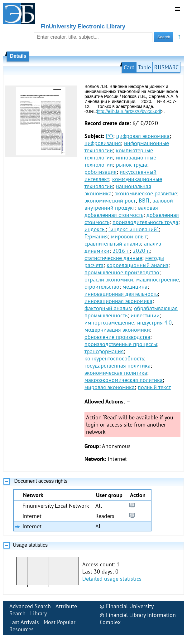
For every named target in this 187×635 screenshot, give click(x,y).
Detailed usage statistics (111, 578)
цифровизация (102, 143)
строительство (101, 286)
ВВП (144, 200)
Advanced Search (30, 606)
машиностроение (157, 279)
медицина (134, 286)
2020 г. (141, 250)
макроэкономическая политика (123, 379)
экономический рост (110, 200)
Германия (96, 236)
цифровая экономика (143, 135)
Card (129, 67)
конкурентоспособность (114, 358)
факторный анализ (107, 308)
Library (38, 613)
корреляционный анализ (137, 265)
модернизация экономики (117, 329)
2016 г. (121, 250)
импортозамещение (109, 322)
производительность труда (145, 222)
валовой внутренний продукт (128, 204)
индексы (95, 229)
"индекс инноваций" (133, 229)
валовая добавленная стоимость (121, 211)
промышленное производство (121, 272)
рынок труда (131, 164)
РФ (109, 135)
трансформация (104, 351)
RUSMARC (166, 67)
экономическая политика (115, 372)
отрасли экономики (108, 279)
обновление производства (117, 336)
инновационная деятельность (121, 293)
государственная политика (117, 365)
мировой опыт (129, 236)
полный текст (154, 387)
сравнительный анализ (112, 243)
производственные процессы (120, 344)
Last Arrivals (24, 622)
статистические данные (113, 257)
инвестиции (145, 315)
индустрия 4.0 (154, 322)
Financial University (130, 606)
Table (144, 67)
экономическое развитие (146, 193)
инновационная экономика (118, 301)
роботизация (100, 171)
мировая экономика (109, 387)
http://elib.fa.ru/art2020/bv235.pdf (129, 111)
